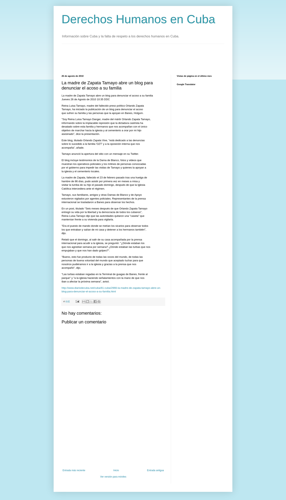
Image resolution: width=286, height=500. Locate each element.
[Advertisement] (134, 59)
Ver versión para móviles (113, 476)
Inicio (116, 470)
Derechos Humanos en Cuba (138, 19)
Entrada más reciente (74, 470)
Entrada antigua (155, 470)
